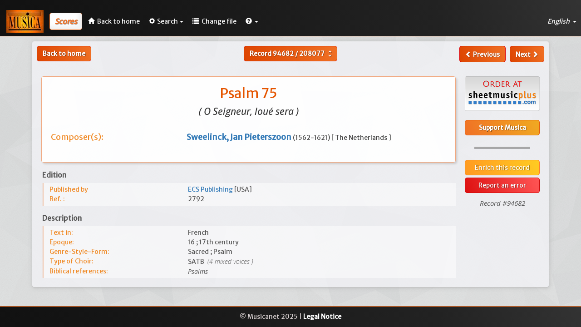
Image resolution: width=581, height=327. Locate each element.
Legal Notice (322, 316)
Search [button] (166, 21)
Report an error (502, 185)
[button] (252, 21)
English (561, 21)
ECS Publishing (211, 189)
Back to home (64, 54)
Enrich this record (502, 168)
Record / (292, 54)
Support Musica (502, 128)
